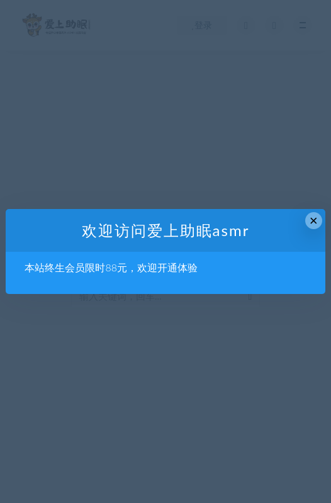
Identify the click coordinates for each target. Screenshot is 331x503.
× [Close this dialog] (314, 221)
